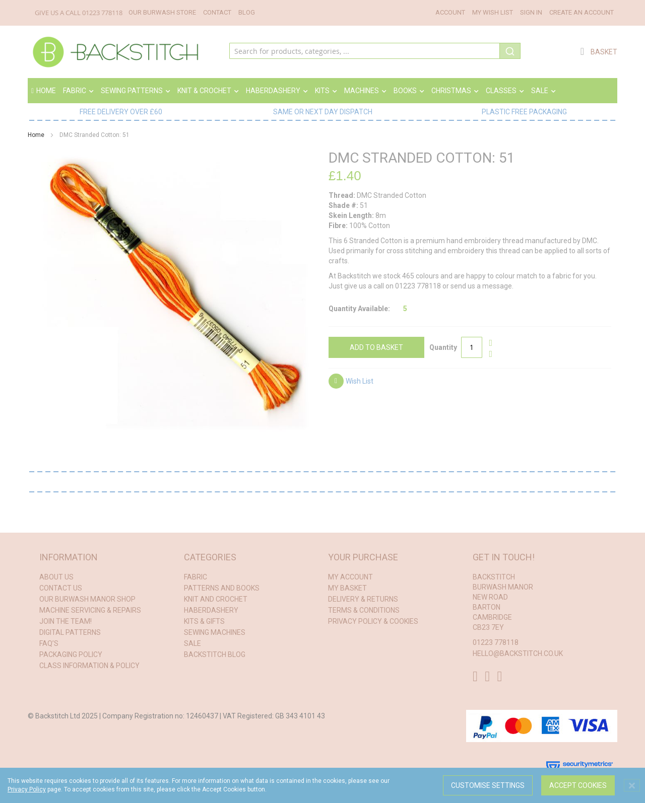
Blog (246, 12)
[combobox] (375, 52)
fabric (195, 577)
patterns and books (222, 588)
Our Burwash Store (162, 12)
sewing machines (214, 632)
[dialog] (322, 785)
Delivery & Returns (363, 599)
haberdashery (211, 610)
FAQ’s (48, 643)
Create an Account (581, 12)
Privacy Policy (27, 789)
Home (43, 91)
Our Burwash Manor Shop (87, 599)
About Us (56, 577)
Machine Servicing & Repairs (90, 610)
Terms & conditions (364, 610)
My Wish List (492, 12)
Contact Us (60, 588)
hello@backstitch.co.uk (518, 653)
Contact (217, 12)
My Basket (347, 588)
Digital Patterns (70, 632)
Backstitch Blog (214, 654)
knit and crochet (215, 599)
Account (450, 12)
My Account (350, 577)
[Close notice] (632, 785)
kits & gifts (204, 621)
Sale (192, 643)
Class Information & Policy (89, 666)
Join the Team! (65, 621)
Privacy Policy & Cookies (373, 621)
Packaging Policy (70, 654)
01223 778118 (102, 12)
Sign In (531, 12)
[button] (351, 382)
